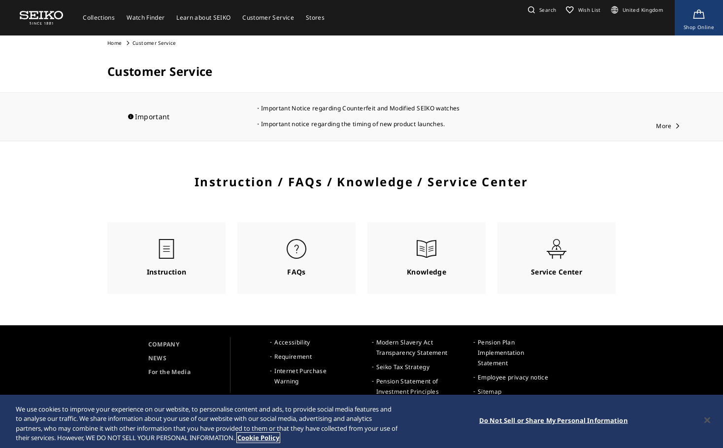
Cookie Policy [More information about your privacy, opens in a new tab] (258, 438)
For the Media (169, 372)
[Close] (707, 421)
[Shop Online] (699, 17)
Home (114, 42)
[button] (541, 10)
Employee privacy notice (513, 377)
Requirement (293, 356)
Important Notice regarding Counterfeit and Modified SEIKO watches (360, 108)
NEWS (157, 358)
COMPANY (163, 344)
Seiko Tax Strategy (402, 367)
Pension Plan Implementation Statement (501, 352)
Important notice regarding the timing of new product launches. (353, 124)
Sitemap (489, 391)
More (663, 126)
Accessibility (292, 342)
